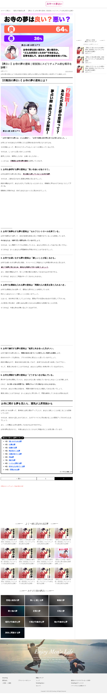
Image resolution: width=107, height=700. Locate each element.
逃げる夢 (12, 460)
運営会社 (4, 680)
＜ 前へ (18, 478)
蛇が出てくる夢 (14, 451)
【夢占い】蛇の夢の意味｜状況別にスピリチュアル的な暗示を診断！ (94, 59)
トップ (38, 680)
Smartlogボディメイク (77, 683)
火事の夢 (12, 444)
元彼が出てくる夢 (15, 454)
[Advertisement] (18, 502)
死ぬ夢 (11, 457)
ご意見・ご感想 (6, 683)
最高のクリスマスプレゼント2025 (80, 680)
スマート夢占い (6, 10)
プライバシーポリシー (24, 680)
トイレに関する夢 (15, 463)
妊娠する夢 (13, 447)
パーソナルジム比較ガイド (78, 685)
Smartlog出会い (40, 683)
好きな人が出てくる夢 (17, 466)
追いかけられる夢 (15, 441)
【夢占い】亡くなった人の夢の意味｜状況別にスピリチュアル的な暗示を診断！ (94, 68)
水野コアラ (4, 71)
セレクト (38, 685)
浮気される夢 (14, 469)
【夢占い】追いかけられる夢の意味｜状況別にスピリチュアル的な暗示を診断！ (94, 49)
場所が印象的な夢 (19, 10)
